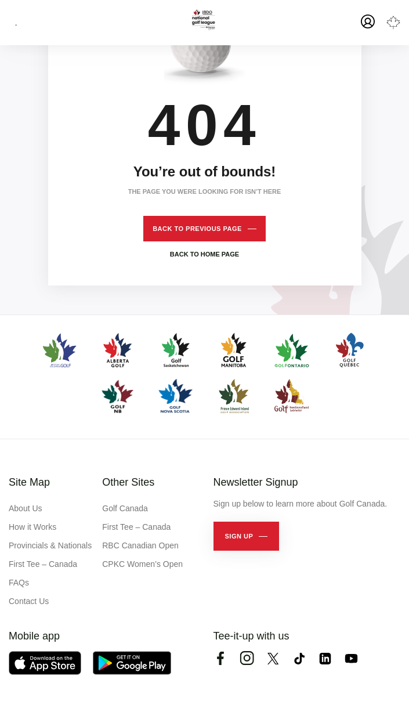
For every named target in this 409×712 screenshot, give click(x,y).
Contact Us (29, 601)
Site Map (29, 482)
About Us (25, 508)
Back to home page (204, 254)
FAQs (19, 582)
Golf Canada (125, 508)
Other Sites (128, 482)
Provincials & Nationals (50, 545)
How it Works (32, 527)
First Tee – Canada (43, 564)
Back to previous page (197, 228)
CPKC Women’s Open (142, 564)
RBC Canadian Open (140, 545)
